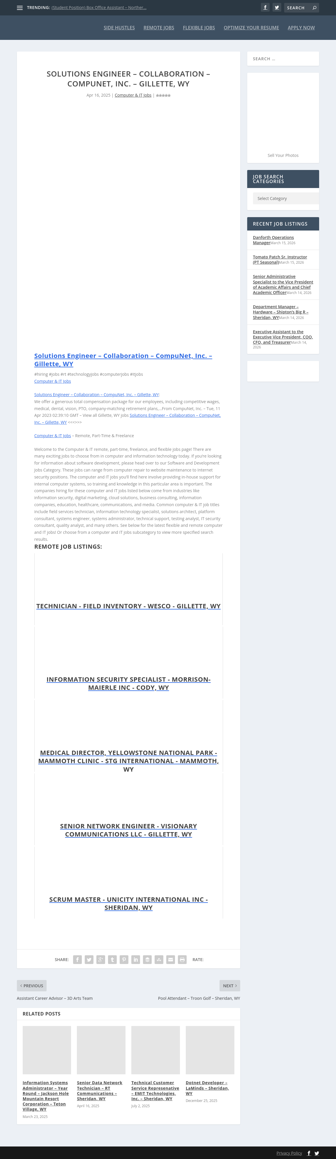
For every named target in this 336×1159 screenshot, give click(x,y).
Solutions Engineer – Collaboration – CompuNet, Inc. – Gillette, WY (123, 359)
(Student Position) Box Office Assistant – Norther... (99, 7)
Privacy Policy (289, 1153)
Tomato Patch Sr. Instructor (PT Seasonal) (280, 259)
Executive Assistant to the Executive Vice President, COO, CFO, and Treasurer (283, 337)
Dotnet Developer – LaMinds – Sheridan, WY (207, 1088)
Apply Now (301, 28)
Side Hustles (119, 28)
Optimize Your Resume (251, 28)
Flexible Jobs (199, 28)
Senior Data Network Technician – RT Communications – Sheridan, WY (99, 1090)
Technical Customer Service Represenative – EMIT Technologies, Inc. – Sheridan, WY (155, 1090)
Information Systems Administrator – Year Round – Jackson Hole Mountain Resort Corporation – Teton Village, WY (46, 1096)
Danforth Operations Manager (273, 239)
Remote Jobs (159, 28)
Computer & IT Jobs (133, 95)
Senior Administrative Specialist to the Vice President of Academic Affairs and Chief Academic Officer (283, 284)
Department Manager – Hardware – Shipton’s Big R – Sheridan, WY (281, 312)
